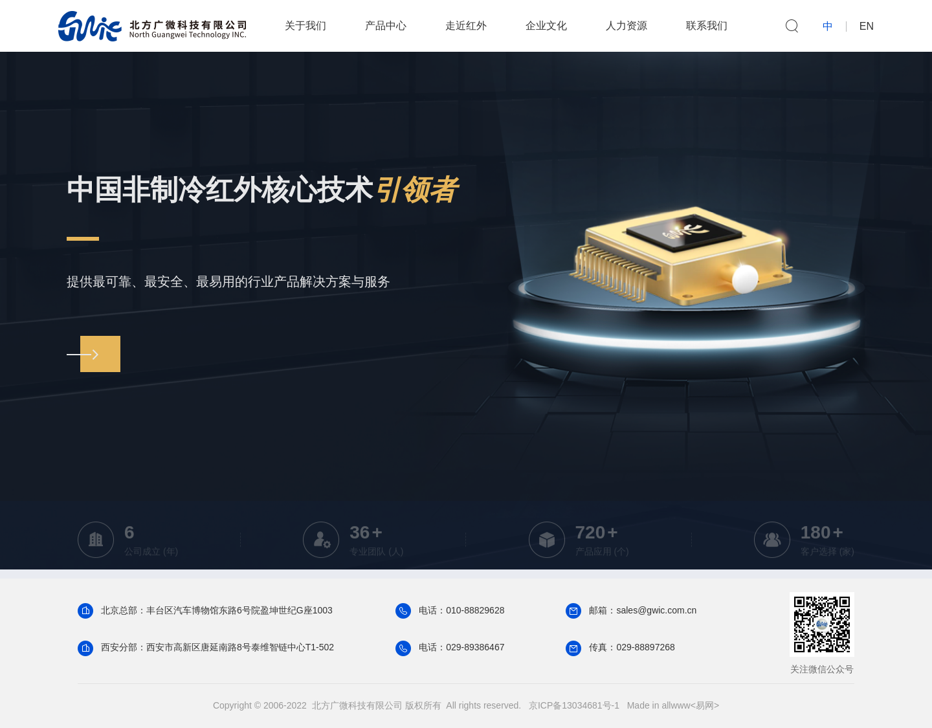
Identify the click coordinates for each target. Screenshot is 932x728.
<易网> (705, 705)
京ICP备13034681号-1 (574, 705)
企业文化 (546, 25)
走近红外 (466, 25)
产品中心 (385, 25)
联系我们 (706, 25)
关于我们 (305, 25)
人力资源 (626, 25)
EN (867, 26)
